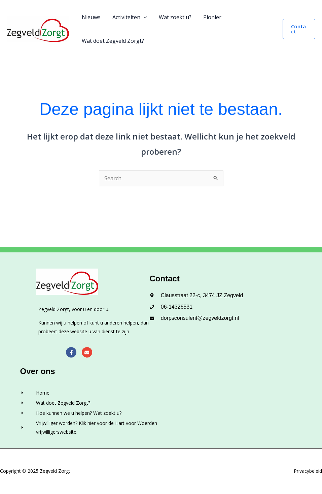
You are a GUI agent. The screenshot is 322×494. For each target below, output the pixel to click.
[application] (142, 17)
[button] (298, 29)
